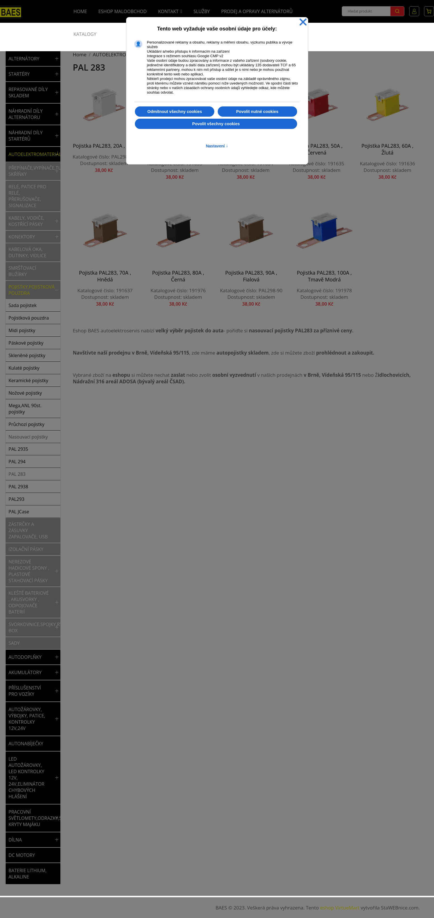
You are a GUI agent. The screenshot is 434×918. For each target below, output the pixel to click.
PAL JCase (19, 512)
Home (80, 11)
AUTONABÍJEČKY (26, 743)
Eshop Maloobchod (122, 11)
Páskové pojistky (26, 343)
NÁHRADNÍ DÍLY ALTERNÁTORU (26, 114)
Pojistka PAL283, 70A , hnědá (403, 139)
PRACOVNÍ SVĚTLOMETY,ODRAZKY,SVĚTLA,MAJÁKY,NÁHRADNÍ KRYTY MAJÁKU (31, 818)
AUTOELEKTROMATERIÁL (31, 154)
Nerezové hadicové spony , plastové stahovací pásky (29, 571)
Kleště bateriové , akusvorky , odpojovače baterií (29, 602)
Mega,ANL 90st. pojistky (25, 408)
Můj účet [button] (414, 11)
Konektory (22, 237)
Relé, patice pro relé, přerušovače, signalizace (27, 196)
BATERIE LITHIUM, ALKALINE (28, 873)
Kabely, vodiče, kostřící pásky (26, 221)
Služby (202, 11)
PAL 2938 (18, 486)
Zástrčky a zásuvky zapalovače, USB (28, 530)
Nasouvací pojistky (28, 437)
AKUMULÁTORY (25, 672)
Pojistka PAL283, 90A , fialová (160, 260)
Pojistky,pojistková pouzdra (31, 290)
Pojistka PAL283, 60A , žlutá (342, 139)
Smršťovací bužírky (22, 271)
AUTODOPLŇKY (25, 657)
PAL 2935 (18, 449)
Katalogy (84, 34)
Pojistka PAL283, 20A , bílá (99, 139)
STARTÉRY (19, 74)
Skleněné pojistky (27, 355)
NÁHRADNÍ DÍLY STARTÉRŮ (26, 135)
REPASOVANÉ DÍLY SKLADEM (28, 92)
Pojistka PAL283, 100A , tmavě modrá (221, 260)
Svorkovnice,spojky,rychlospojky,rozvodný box (31, 627)
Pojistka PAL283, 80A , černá (99, 260)
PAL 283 (17, 474)
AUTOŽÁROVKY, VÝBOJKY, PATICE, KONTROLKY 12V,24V (27, 718)
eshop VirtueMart (339, 907)
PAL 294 (17, 461)
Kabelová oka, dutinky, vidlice (27, 252)
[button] (56, 58)
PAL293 (16, 499)
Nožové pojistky (25, 393)
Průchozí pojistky (26, 424)
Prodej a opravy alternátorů (257, 11)
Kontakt (168, 11)
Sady (14, 643)
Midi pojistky (22, 330)
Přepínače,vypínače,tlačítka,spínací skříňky (31, 171)
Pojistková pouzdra (29, 318)
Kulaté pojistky (24, 368)
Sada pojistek (23, 305)
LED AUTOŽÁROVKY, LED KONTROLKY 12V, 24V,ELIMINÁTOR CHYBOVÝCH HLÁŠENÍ (26, 778)
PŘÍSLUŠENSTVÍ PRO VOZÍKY (25, 691)
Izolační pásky (26, 549)
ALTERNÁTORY (24, 58)
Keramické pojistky (28, 380)
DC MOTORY (22, 855)
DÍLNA (15, 840)
